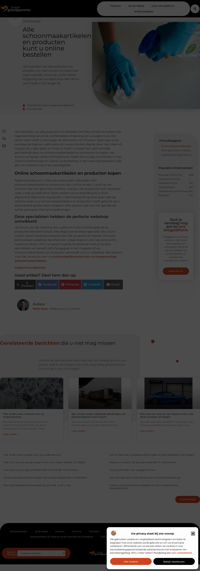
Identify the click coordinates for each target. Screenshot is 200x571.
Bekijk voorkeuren (174, 561)
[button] (193, 533)
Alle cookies (131, 561)
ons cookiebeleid (182, 552)
